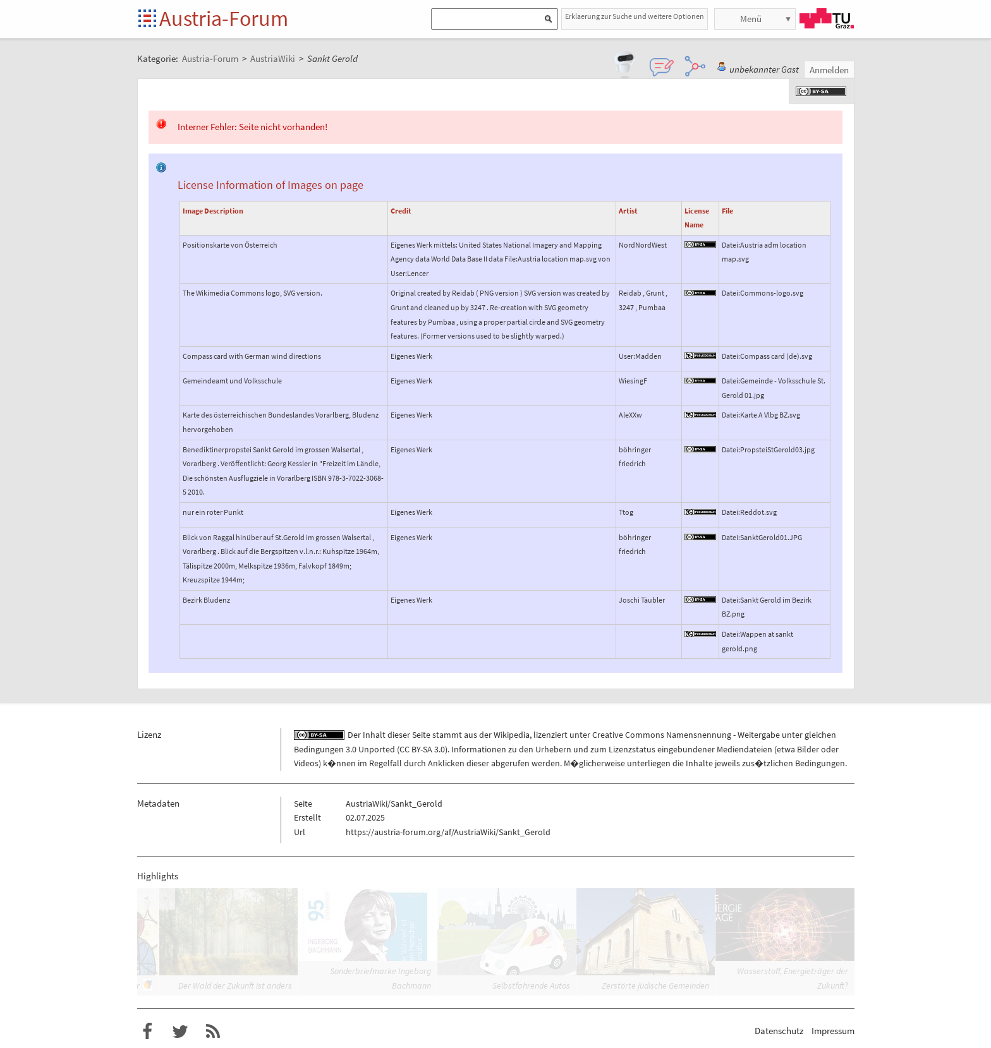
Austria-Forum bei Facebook (147, 1031)
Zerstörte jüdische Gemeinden (655, 985)
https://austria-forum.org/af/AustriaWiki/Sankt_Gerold (448, 832)
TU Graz (826, 18)
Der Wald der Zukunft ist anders (235, 985)
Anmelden (829, 70)
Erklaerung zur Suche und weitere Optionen (634, 16)
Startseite (148, 19)
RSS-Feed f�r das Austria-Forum (213, 1031)
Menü (751, 19)
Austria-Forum (223, 18)
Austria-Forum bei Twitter (180, 1031)
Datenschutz (779, 1031)
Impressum (833, 1031)
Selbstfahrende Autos (531, 985)
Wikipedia (512, 734)
